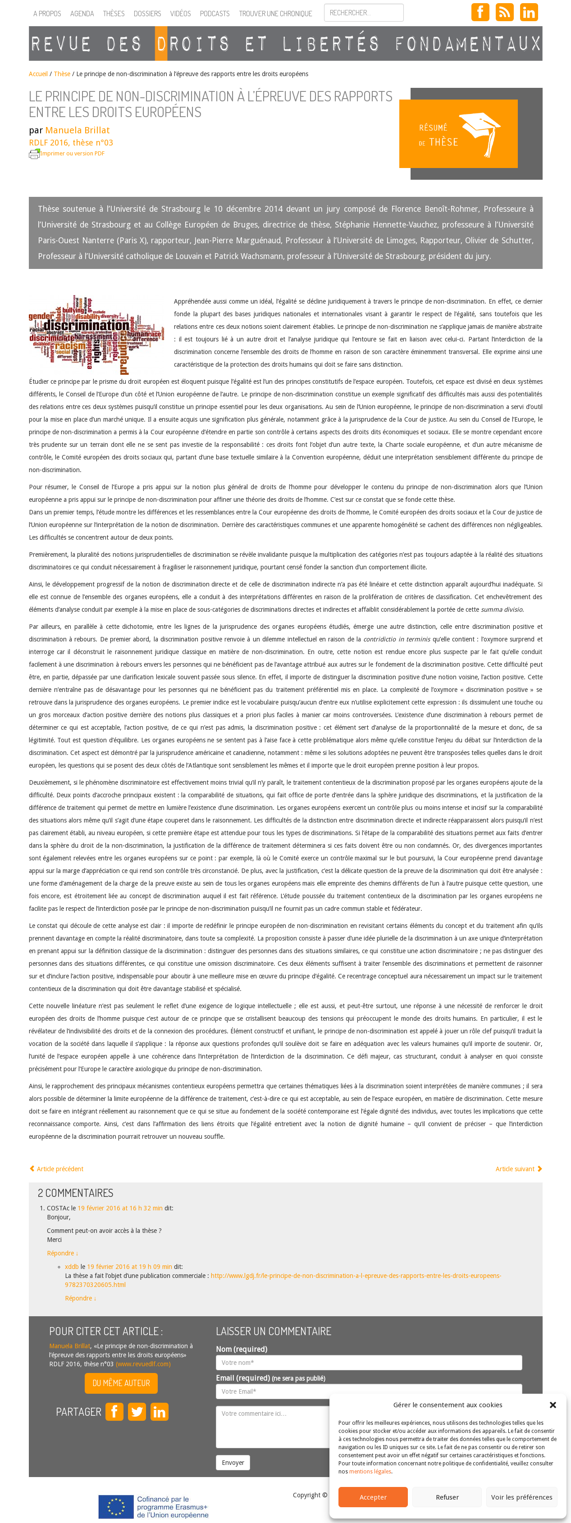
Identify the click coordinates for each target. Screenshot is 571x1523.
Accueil (38, 73)
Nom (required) (241, 1349)
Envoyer (233, 1462)
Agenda (82, 13)
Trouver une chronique (275, 13)
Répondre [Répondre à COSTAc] (63, 1253)
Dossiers (147, 13)
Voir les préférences (522, 1497)
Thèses (114, 13)
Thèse (62, 73)
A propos (47, 13)
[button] (552, 1404)
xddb (72, 1266)
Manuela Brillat (77, 130)
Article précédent (56, 1169)
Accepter (373, 1497)
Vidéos (180, 13)
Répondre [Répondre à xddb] (81, 1298)
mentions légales (370, 1471)
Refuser (447, 1497)
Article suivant (519, 1169)
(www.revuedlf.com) (142, 1364)
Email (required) (270, 1378)
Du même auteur (121, 1383)
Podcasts (215, 13)
